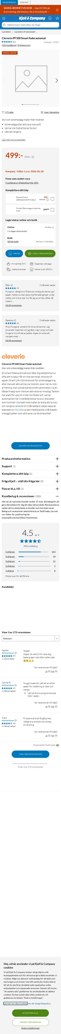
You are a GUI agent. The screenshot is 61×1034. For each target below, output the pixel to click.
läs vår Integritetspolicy (39, 1003)
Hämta (14, 253)
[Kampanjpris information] (33, 157)
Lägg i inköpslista (50, 112)
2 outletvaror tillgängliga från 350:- (22, 182)
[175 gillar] (8, 112)
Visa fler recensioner (30, 754)
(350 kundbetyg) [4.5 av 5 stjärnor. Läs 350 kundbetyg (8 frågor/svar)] (9, 45)
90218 (18, 409)
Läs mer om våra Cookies (15, 1003)
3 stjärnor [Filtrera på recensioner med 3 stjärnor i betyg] (10, 561)
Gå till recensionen (14, 305)
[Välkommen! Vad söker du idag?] (32, 25)
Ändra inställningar (30, 1028)
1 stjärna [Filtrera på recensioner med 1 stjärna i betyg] (10, 570)
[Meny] (3, 18)
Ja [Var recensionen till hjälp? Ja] (46, 671)
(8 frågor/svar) (24, 45)
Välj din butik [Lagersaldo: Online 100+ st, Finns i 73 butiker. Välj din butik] (13, 241)
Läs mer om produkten (13, 139)
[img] (56, 80)
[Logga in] (50, 18)
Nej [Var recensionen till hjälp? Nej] (52, 671)
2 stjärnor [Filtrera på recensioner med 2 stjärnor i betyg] (10, 566)
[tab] (9, 2)
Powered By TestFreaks (46, 745)
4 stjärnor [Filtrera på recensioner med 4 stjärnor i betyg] (10, 556)
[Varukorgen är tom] (57, 18)
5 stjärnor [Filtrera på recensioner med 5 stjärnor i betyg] (10, 551)
